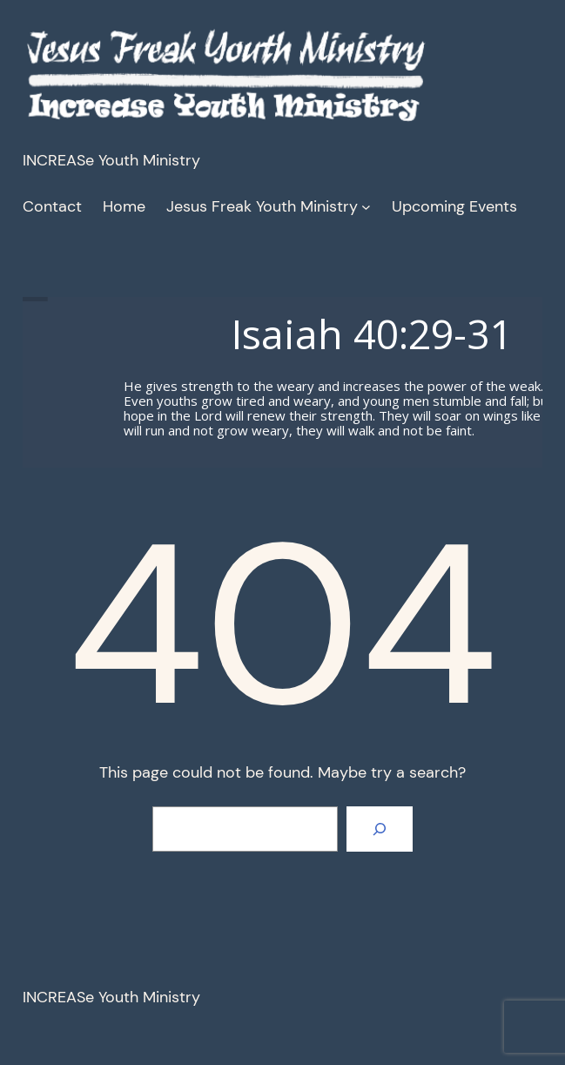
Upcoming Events (454, 206)
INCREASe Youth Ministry (111, 160)
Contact (52, 206)
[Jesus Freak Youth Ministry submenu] (366, 207)
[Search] (379, 829)
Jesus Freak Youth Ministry (262, 206)
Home (124, 206)
